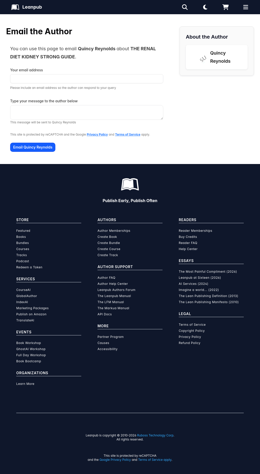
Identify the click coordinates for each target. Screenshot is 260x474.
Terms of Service (127, 134)
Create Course (109, 249)
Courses (22, 249)
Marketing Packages (32, 308)
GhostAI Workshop (31, 349)
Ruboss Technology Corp (155, 435)
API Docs (105, 314)
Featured (23, 231)
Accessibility (108, 349)
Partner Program (111, 337)
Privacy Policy (97, 134)
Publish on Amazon (31, 314)
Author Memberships (114, 231)
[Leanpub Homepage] (26, 7)
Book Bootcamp (28, 361)
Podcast (22, 261)
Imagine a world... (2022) (199, 290)
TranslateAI (25, 320)
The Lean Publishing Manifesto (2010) (209, 302)
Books (21, 237)
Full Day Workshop (31, 355)
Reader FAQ (188, 243)
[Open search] (185, 7)
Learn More (25, 384)
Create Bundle (109, 243)
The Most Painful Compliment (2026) (208, 271)
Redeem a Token (29, 267)
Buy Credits (188, 237)
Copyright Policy (192, 331)
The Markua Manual (113, 308)
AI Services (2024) (193, 284)
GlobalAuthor (26, 296)
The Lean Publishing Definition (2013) (208, 296)
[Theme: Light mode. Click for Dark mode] (205, 7)
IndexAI (22, 302)
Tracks (21, 255)
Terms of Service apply (154, 460)
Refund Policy (190, 343)
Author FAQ (107, 278)
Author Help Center (113, 284)
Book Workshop (28, 343)
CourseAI (23, 290)
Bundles (22, 243)
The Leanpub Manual (114, 296)
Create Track (108, 255)
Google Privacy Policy (115, 460)
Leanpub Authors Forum (117, 290)
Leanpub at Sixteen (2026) (200, 278)
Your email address (26, 70)
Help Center (188, 249)
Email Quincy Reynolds (32, 147)
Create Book (107, 237)
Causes (103, 343)
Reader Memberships (195, 231)
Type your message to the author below (44, 101)
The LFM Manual (111, 302)
